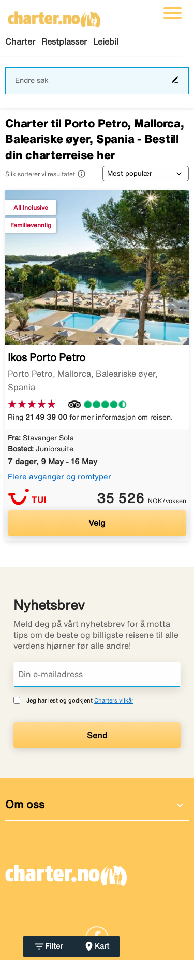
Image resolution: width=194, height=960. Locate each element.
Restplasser (64, 41)
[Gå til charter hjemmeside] (54, 16)
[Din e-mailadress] (97, 674)
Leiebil (105, 41)
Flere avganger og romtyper (59, 476)
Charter (20, 41)
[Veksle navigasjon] (172, 13)
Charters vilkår (113, 700)
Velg (97, 523)
